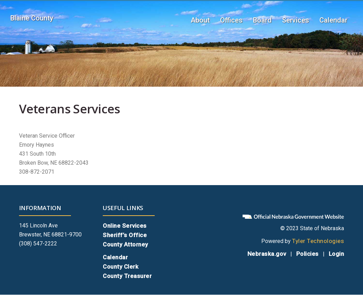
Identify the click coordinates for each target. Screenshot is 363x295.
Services (295, 20)
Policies (307, 253)
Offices (231, 20)
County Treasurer (127, 275)
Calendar (333, 20)
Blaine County (31, 18)
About (200, 20)
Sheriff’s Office (125, 235)
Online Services (125, 225)
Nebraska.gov (266, 253)
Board (262, 20)
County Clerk (120, 266)
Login (336, 253)
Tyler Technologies (318, 240)
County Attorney (125, 244)
